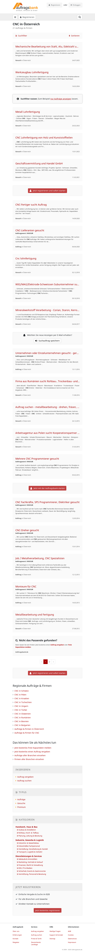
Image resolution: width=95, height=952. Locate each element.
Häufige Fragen (55, 931)
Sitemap (52, 939)
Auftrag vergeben (57, 645)
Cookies (71, 935)
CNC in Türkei (20, 710)
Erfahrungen (17, 935)
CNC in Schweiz (21, 691)
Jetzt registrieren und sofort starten (48, 190)
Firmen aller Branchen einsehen (29, 759)
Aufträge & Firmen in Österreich (29, 729)
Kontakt (15, 939)
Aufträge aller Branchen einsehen (30, 755)
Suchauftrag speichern (47, 340)
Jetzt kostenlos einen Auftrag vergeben (32, 751)
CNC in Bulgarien (22, 725)
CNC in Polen (20, 694)
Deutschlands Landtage (36, 943)
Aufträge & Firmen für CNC (26, 732)
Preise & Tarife (36, 939)
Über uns (16, 931)
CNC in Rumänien (22, 717)
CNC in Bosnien (21, 721)
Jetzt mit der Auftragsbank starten (47, 488)
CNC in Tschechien (23, 702)
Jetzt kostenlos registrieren (47, 910)
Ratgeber (16, 942)
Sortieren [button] (74, 35)
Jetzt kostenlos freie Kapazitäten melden (32, 747)
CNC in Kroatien (21, 698)
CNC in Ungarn (21, 706)
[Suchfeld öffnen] (79, 17)
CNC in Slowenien (22, 713)
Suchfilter (21, 35)
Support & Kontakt (56, 935)
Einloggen (76, 5)
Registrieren (54, 5)
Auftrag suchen (24, 780)
